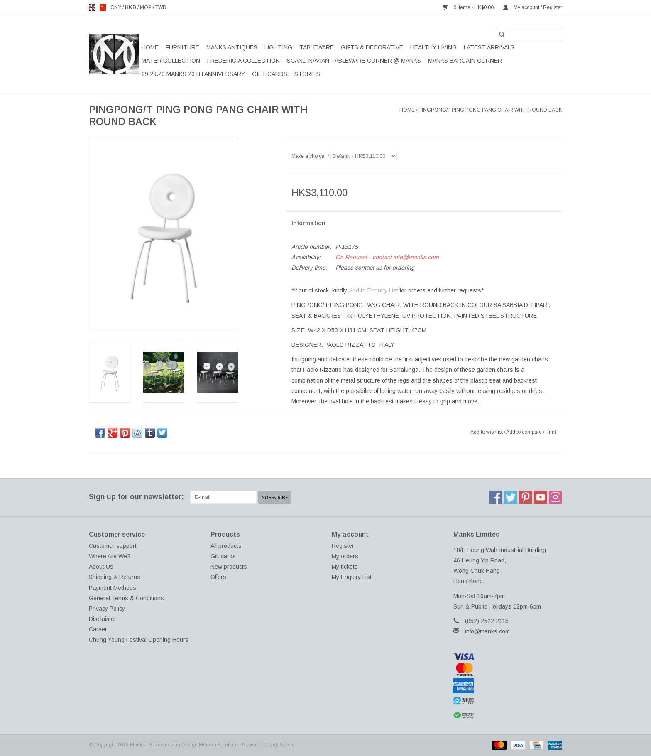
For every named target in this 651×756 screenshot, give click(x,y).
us (103, 7)
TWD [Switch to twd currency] (160, 7)
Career (98, 629)
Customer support (113, 545)
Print (551, 432)
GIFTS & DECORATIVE (372, 47)
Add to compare (524, 432)
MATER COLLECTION (171, 60)
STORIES (307, 74)
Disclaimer (102, 619)
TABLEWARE (316, 47)
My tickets (345, 566)
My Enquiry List (352, 577)
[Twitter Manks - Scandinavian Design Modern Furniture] (510, 497)
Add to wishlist (487, 432)
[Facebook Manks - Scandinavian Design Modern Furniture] (495, 497)
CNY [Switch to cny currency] (116, 7)
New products (228, 566)
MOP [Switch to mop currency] (146, 7)
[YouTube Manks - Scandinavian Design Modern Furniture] (540, 497)
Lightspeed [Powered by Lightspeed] (282, 745)
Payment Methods (112, 587)
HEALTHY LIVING (433, 47)
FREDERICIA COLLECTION (243, 60)
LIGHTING (278, 47)
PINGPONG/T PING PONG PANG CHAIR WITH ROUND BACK (490, 110)
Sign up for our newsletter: (136, 497)
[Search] (529, 34)
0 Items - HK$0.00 (469, 7)
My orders (345, 556)
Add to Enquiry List (373, 290)
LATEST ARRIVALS (489, 47)
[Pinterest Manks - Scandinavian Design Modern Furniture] (525, 497)
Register (343, 545)
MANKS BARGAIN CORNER (465, 60)
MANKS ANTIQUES (231, 47)
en (92, 7)
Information (308, 223)
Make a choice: (310, 156)
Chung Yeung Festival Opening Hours (138, 639)
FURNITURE (182, 47)
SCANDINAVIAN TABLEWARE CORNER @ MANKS (354, 60)
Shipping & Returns (114, 577)
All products (226, 545)
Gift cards (269, 74)
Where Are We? (109, 556)
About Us (101, 566)
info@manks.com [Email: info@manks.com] (487, 631)
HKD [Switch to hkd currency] (131, 7)
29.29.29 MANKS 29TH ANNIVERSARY (193, 74)
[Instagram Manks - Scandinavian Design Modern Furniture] (555, 497)
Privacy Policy (107, 608)
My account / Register (532, 7)
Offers (218, 577)
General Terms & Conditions (126, 598)
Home (150, 47)
